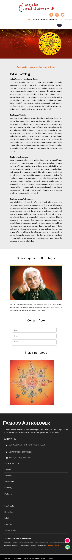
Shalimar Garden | (24, 542)
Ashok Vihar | (45, 542)
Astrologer (8, 476)
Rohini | (31, 542)
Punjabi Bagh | (8, 545)
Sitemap (50, 558)
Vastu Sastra (9, 482)
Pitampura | (38, 542)
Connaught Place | (25, 545)
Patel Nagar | (34, 545)
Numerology (8, 512)
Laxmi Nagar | (7, 542)
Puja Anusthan (9, 506)
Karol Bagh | (15, 545)
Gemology (8, 488)
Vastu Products (10, 530)
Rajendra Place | (42, 545)
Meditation (8, 494)
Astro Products (9, 524)
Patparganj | (15, 542)
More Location (53, 545)
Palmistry (7, 518)
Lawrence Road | (54, 542)
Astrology (7, 469)
